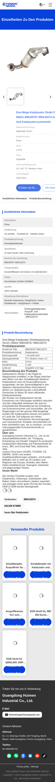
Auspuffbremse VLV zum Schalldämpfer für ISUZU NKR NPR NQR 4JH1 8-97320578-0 (14, 613)
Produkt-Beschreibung (40, 198)
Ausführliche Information (14, 198)
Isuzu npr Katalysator (16, 512)
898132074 (29, 499)
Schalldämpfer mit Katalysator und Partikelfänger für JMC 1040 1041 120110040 (41, 566)
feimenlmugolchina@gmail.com (22, 714)
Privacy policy (23, 766)
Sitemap (34, 766)
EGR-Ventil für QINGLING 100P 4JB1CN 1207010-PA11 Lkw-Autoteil (14, 661)
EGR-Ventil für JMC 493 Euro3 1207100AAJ (40, 613)
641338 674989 (12, 506)
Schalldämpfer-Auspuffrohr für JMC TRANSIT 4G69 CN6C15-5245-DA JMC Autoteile (14, 566)
